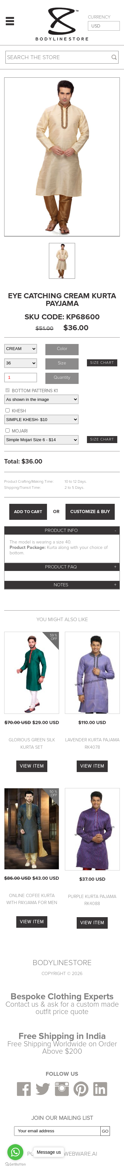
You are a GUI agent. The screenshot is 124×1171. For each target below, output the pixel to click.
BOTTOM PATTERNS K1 (35, 391)
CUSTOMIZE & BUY (90, 511)
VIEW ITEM (32, 766)
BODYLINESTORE (62, 963)
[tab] (62, 531)
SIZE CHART (102, 362)
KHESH (19, 411)
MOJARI (19, 431)
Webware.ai (80, 1153)
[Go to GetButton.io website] (15, 1164)
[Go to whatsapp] (15, 1152)
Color (62, 348)
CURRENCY (99, 17)
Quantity (62, 377)
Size (62, 363)
